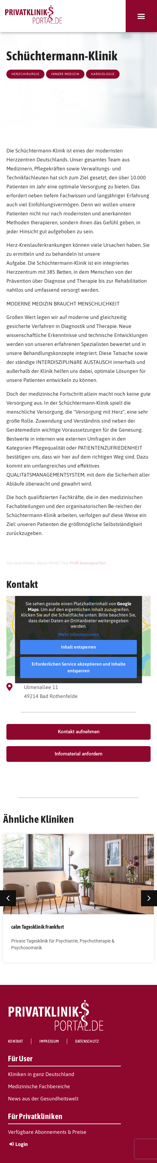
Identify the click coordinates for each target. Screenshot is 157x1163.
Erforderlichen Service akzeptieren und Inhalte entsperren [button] (79, 667)
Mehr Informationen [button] (78, 634)
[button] (141, 16)
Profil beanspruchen (88, 563)
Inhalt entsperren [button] (78, 647)
